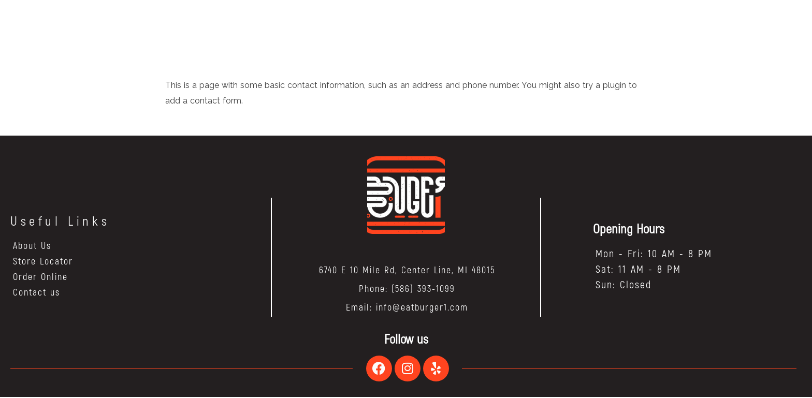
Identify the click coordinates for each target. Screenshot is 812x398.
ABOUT (344, 27)
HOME (305, 27)
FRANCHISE (425, 27)
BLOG (380, 27)
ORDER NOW (483, 27)
